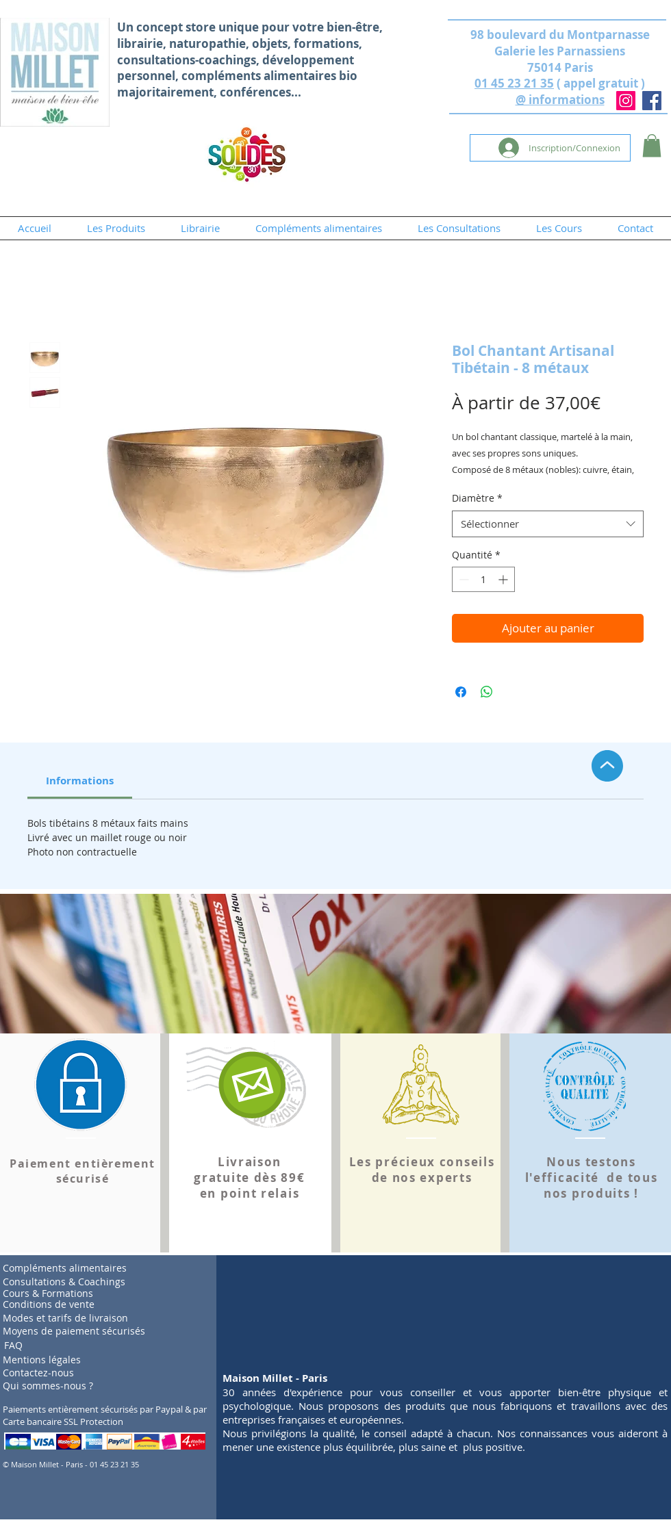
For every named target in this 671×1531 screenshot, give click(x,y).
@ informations (560, 99)
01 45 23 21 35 (514, 83)
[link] (80, 780)
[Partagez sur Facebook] (461, 692)
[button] (651, 145)
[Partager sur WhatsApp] (487, 692)
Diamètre (477, 497)
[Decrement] (462, 579)
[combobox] (548, 524)
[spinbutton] (483, 579)
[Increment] (504, 579)
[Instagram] (625, 100)
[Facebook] (651, 100)
